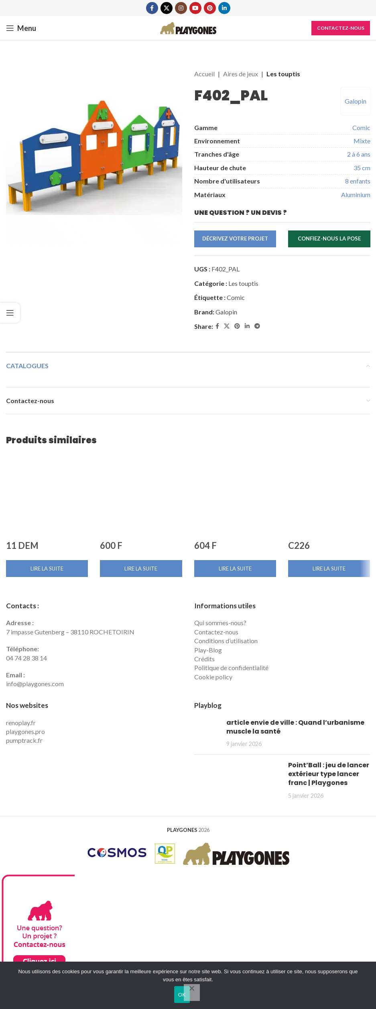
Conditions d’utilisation (226, 640)
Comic (361, 127)
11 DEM (22, 545)
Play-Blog (208, 650)
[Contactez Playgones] (37, 945)
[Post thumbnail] (207, 733)
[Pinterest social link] (210, 8)
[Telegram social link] (257, 326)
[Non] (192, 992)
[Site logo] (188, 27)
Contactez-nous (340, 28)
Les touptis (283, 73)
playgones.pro (25, 731)
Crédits (204, 658)
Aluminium (355, 194)
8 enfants (357, 181)
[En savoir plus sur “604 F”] (235, 568)
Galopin (355, 101)
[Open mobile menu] (21, 28)
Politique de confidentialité (231, 667)
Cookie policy (213, 677)
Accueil (204, 73)
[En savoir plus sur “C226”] (329, 568)
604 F (205, 545)
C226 (299, 545)
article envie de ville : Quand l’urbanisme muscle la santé (295, 727)
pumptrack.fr (24, 740)
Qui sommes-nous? (220, 622)
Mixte (361, 141)
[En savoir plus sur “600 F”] (141, 568)
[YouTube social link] (195, 8)
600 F (111, 545)
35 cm (361, 167)
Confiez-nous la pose (328, 238)
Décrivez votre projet (235, 238)
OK (182, 995)
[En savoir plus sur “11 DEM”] (47, 568)
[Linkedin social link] (224, 8)
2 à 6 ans (358, 154)
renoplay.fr (21, 722)
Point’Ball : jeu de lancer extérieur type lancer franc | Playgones (328, 774)
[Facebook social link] (152, 8)
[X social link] (167, 8)
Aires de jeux (240, 73)
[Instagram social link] (181, 8)
